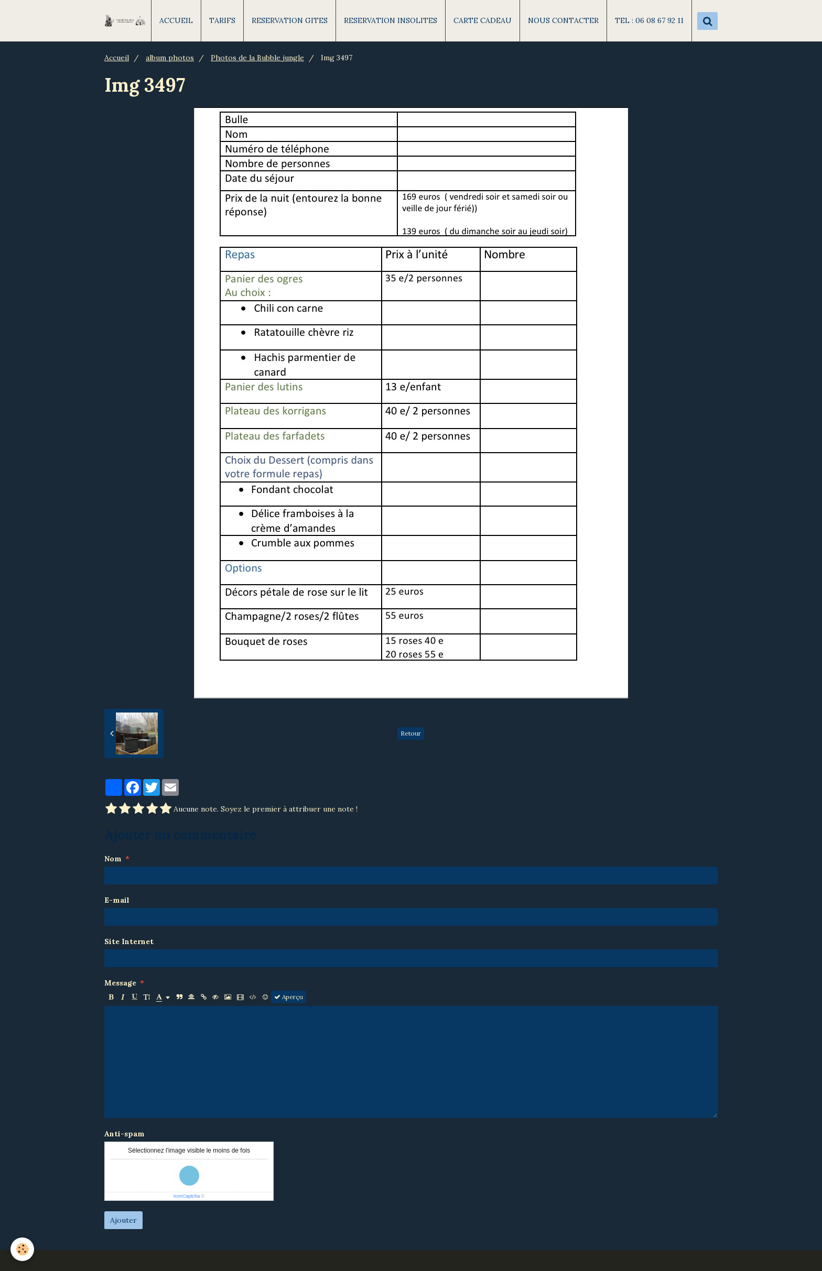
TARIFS (222, 20)
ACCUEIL (176, 20)
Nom (113, 858)
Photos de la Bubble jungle (257, 57)
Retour (411, 733)
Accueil (116, 57)
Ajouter (123, 1220)
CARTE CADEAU (482, 20)
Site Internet (129, 941)
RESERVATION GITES (290, 20)
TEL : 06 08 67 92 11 (649, 20)
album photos (170, 57)
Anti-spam (124, 1133)
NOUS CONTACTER (563, 20)
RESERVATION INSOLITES (390, 20)
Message (120, 983)
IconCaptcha (187, 1196)
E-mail (116, 900)
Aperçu (288, 997)
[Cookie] (22, 1249)
